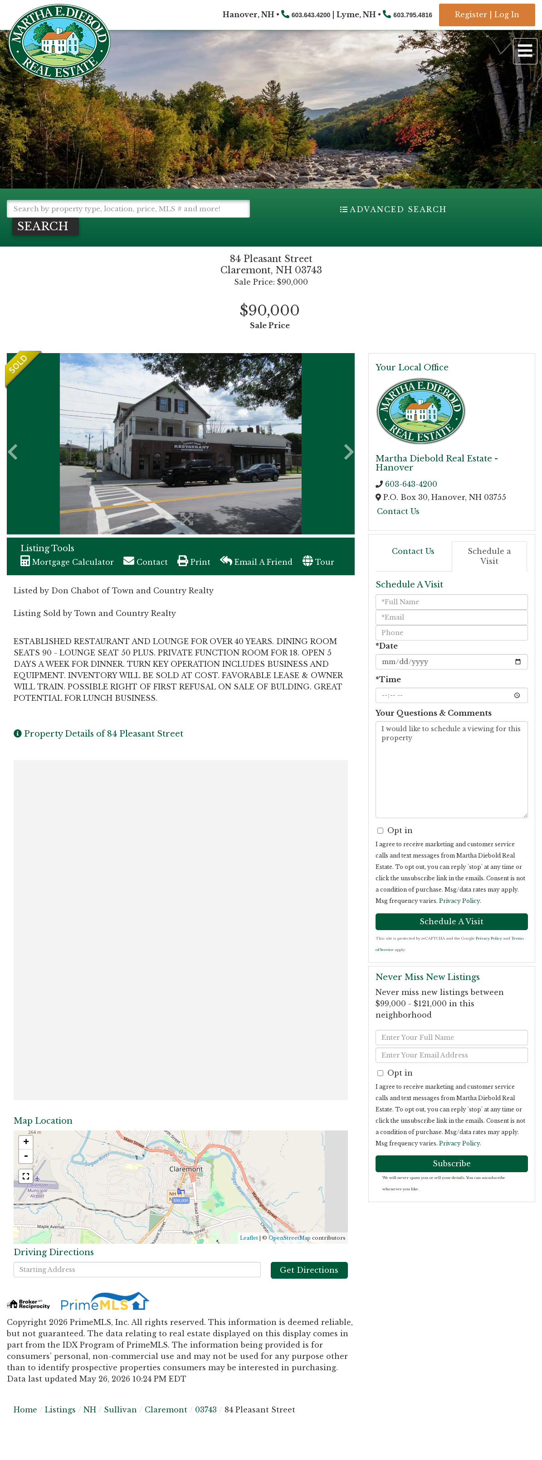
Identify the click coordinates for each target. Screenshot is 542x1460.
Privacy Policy (459, 900)
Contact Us (398, 511)
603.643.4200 (311, 15)
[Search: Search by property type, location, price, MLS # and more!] (128, 209)
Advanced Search (398, 209)
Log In (506, 14)
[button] (45, 226)
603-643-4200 (411, 484)
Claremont (166, 1409)
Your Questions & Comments (434, 713)
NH (89, 1409)
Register (471, 14)
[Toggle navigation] (525, 51)
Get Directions (309, 1270)
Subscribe (452, 1163)
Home (25, 1409)
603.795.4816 (412, 15)
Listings (60, 1409)
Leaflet (249, 1238)
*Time (388, 679)
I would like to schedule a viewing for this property (452, 769)
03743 (206, 1409)
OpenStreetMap (290, 1238)
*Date (387, 645)
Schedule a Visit (489, 556)
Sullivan (120, 1409)
